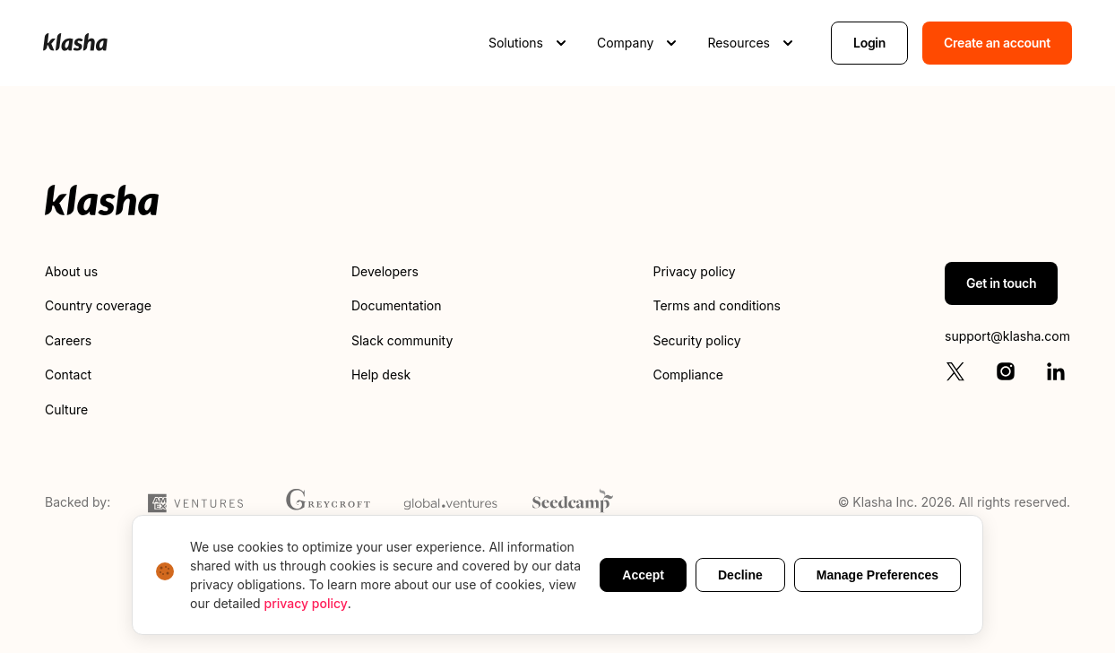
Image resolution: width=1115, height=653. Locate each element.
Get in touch (1001, 283)
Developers (385, 271)
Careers (68, 340)
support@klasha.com (1007, 336)
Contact (68, 374)
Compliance (688, 374)
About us (71, 271)
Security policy (696, 340)
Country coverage (98, 305)
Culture (66, 409)
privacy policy (306, 603)
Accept (643, 575)
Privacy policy (694, 271)
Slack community (402, 340)
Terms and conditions (716, 305)
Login (869, 42)
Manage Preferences (877, 575)
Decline (740, 575)
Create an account (997, 42)
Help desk (381, 374)
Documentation (396, 305)
